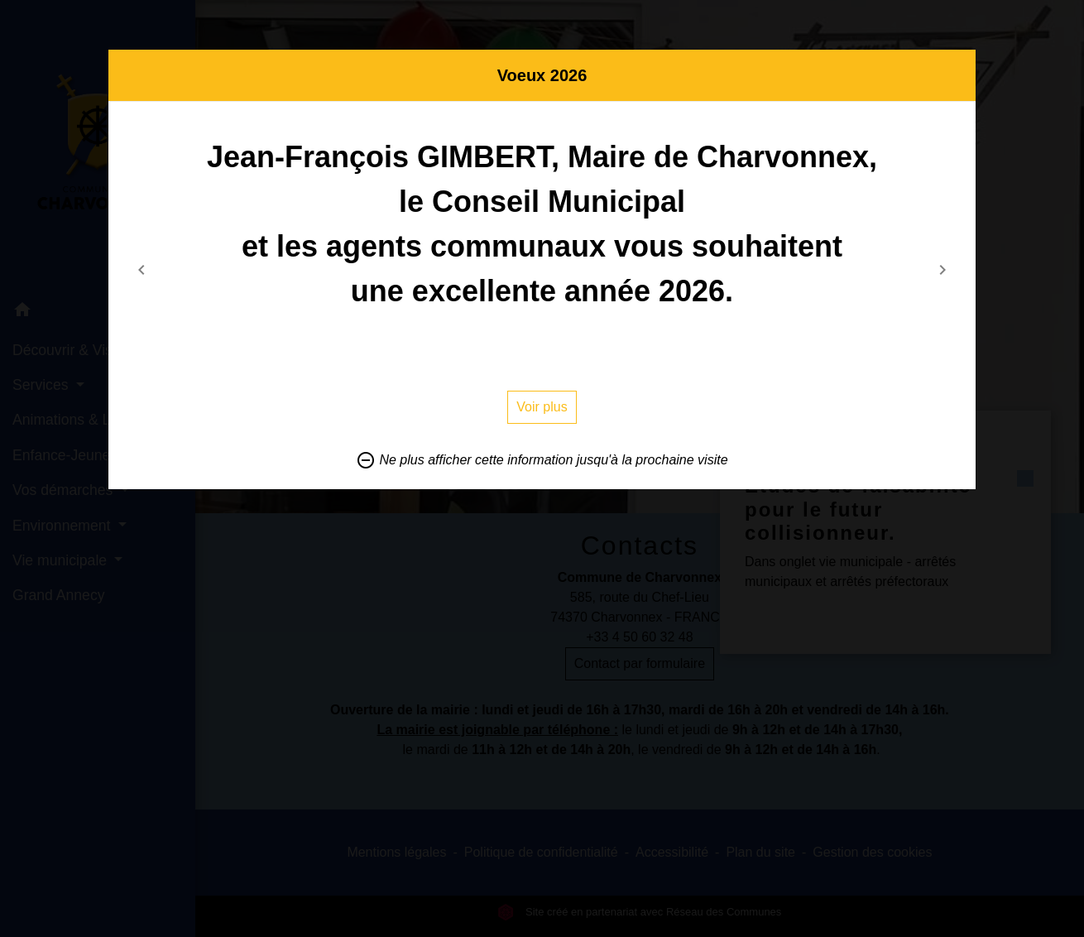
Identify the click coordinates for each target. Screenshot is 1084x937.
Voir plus (541, 407)
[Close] (959, 70)
